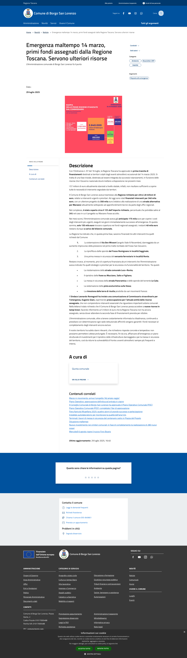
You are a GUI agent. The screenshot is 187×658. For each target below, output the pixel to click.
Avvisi (131, 584)
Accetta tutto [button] (84, 649)
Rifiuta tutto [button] (103, 649)
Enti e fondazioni (30, 588)
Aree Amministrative (31, 579)
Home (28, 32)
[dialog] (93, 643)
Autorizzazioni (100, 596)
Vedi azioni (135, 50)
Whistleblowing (100, 618)
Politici (26, 592)
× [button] (184, 632)
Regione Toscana (30, 3)
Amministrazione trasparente (106, 613)
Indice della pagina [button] (36, 162)
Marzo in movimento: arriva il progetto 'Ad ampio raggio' (94, 398)
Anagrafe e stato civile (68, 575)
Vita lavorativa (64, 584)
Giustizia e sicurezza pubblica (106, 579)
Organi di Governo (30, 575)
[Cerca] (161, 13)
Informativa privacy (102, 622)
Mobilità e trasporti (66, 601)
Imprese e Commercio (67, 588)
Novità (37, 32)
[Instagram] (133, 13)
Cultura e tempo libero (68, 579)
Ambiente (98, 588)
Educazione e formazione (104, 575)
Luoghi (132, 595)
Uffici (25, 584)
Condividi (135, 45)
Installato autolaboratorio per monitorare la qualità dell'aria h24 (97, 414)
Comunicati (133, 579)
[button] (93, 654)
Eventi (132, 600)
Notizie (46, 32)
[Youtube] (127, 13)
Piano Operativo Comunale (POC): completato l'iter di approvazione (99, 408)
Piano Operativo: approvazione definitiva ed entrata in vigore (96, 401)
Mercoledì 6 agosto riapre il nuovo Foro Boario (90, 431)
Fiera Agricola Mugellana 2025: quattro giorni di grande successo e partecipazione (106, 411)
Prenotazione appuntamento (70, 613)
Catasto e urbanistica (67, 597)
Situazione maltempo (78, 421)
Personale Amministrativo (33, 597)
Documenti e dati (30, 601)
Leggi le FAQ (64, 622)
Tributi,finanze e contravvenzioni (107, 584)
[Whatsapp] (139, 13)
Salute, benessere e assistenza (106, 592)
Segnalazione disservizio (68, 618)
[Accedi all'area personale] (152, 3)
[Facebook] (121, 13)
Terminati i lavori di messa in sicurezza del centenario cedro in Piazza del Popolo (105, 418)
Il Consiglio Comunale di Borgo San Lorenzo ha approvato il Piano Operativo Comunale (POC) (111, 404)
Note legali (98, 626)
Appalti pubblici (65, 592)
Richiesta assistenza (67, 626)
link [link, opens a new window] (116, 644)
